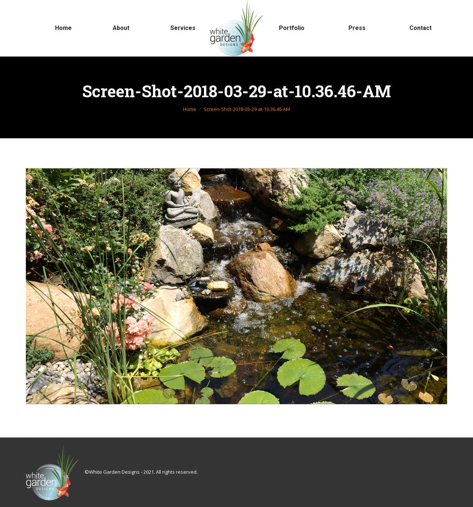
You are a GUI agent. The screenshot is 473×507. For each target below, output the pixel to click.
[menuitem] (63, 28)
